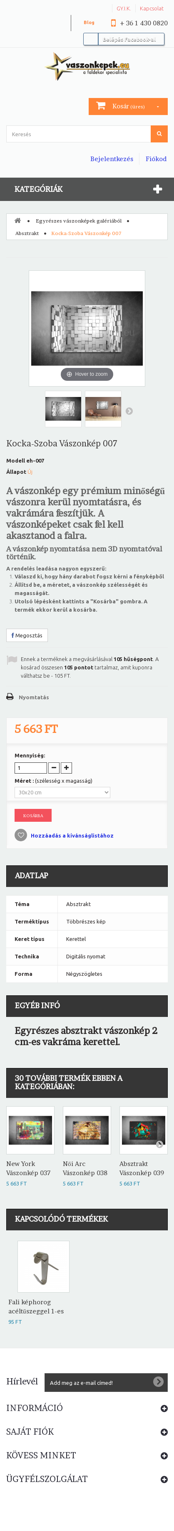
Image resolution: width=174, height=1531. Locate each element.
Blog (89, 22)
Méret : (53, 781)
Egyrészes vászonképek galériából (79, 221)
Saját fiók (30, 1432)
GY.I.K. (124, 8)
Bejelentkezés (111, 159)
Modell (15, 460)
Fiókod (156, 159)
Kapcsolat (152, 8)
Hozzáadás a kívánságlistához (72, 835)
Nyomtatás (34, 697)
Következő (129, 411)
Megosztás (27, 635)
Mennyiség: (30, 755)
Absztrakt (27, 233)
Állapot (16, 472)
